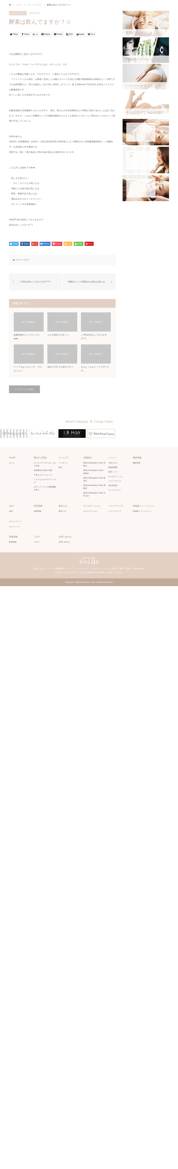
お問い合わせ (64, 542)
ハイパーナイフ (114, 481)
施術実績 (136, 463)
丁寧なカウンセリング (43, 475)
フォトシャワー (114, 490)
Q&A (11, 511)
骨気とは (62, 511)
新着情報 (12, 542)
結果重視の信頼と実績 (43, 470)
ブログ (19, 5)
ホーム (12, 463)
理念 (60, 467)
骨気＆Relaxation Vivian (85, 582)
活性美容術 (112, 485)
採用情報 (37, 511)
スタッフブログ (17, 13)
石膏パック (112, 472)
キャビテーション (115, 476)
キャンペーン (14, 527)
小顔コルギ (112, 463)
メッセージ (63, 463)
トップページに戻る (24, 389)
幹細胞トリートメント (142, 511)
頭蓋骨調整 (112, 467)
